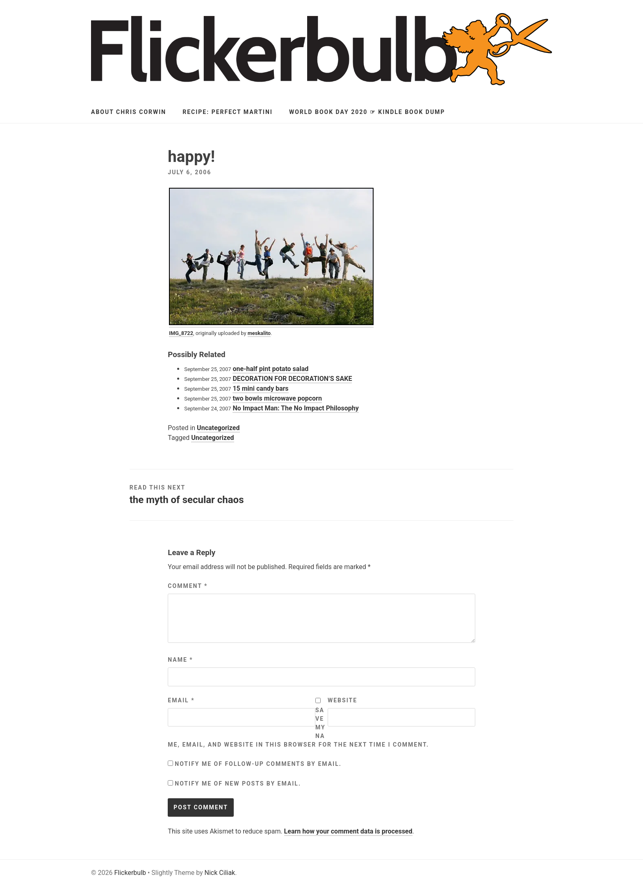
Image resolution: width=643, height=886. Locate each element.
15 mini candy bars (260, 388)
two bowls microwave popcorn (277, 398)
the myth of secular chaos (187, 500)
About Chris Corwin (128, 112)
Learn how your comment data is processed (348, 831)
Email (181, 700)
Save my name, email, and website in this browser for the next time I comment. (298, 727)
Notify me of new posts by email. (238, 783)
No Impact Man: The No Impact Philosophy (295, 408)
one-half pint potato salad (270, 369)
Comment (187, 586)
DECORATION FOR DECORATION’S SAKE (292, 379)
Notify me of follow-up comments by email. (258, 764)
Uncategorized (218, 428)
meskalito (259, 333)
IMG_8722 (181, 333)
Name (180, 659)
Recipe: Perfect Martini (227, 112)
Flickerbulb (130, 873)
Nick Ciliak (220, 873)
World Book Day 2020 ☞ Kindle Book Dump (367, 112)
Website (342, 700)
